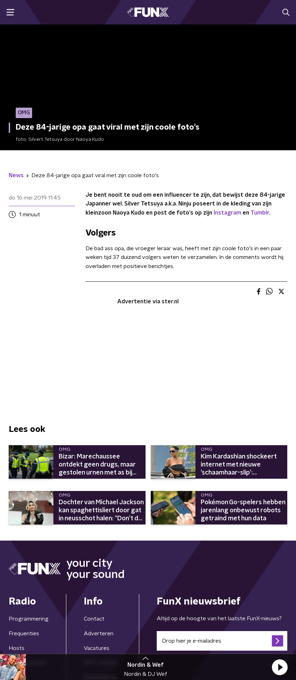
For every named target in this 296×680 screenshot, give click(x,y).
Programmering (29, 619)
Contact (94, 619)
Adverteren (98, 633)
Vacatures (96, 648)
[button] (279, 667)
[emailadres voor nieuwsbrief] (222, 641)
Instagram (227, 213)
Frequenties (24, 633)
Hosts (16, 648)
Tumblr (260, 213)
